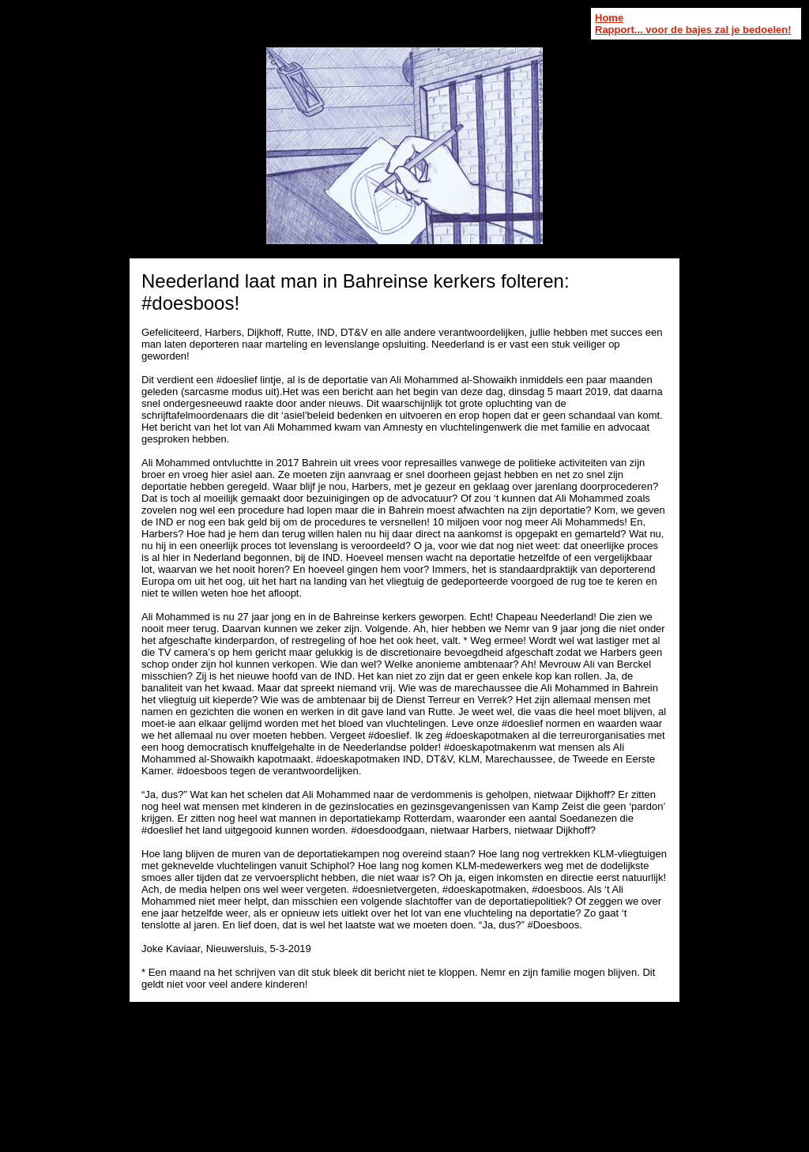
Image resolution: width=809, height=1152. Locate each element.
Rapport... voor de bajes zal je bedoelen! (693, 30)
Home (609, 18)
